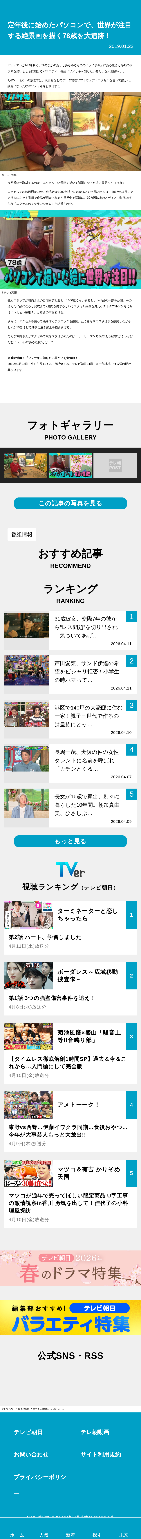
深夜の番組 (23, 1408)
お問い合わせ (31, 1454)
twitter (51, 1373)
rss (89, 1373)
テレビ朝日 (28, 1432)
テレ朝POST (70, 7)
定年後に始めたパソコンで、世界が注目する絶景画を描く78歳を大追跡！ (50, 1408)
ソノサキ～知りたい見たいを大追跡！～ (54, 358)
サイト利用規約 (100, 1454)
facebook (70, 1373)
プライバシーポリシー (40, 1485)
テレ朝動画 (94, 1432)
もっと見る (70, 841)
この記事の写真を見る (70, 503)
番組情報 (21, 534)
